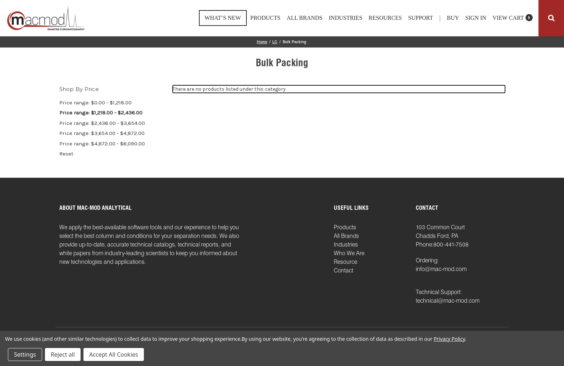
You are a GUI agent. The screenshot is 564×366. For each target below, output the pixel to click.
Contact (343, 270)
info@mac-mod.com (441, 269)
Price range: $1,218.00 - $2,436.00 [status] (100, 112)
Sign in (475, 18)
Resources (385, 18)
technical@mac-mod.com (447, 300)
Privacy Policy (449, 338)
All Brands (304, 18)
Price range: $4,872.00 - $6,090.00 (102, 143)
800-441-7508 (451, 244)
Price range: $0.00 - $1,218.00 (95, 102)
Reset (66, 153)
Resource (345, 261)
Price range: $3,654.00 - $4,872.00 (102, 133)
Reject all (63, 354)
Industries (345, 18)
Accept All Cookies (113, 354)
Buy (453, 18)
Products (265, 18)
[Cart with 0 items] (512, 20)
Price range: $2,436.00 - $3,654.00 (102, 123)
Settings (25, 354)
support (420, 18)
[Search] (551, 18)
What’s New (223, 18)
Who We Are (349, 253)
